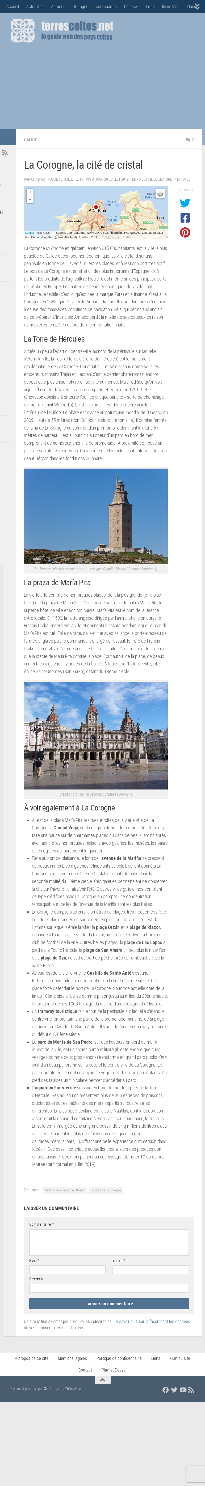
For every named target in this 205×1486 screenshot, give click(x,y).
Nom (34, 1260)
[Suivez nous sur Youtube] (182, 1390)
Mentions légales (72, 1358)
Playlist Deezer (114, 1370)
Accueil (12, 6)
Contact (85, 1370)
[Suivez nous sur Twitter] (174, 1390)
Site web (36, 1279)
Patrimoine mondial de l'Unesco (65, 1190)
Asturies (58, 6)
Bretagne (80, 6)
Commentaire (41, 1224)
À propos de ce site (31, 1358)
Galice (149, 6)
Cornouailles (106, 6)
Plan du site (180, 1358)
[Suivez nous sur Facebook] (165, 1390)
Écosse (130, 6)
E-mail (118, 1260)
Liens (155, 1358)
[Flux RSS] (5, 152)
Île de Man (170, 6)
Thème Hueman (76, 1389)
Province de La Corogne (105, 1190)
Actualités (35, 6)
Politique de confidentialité (119, 1358)
